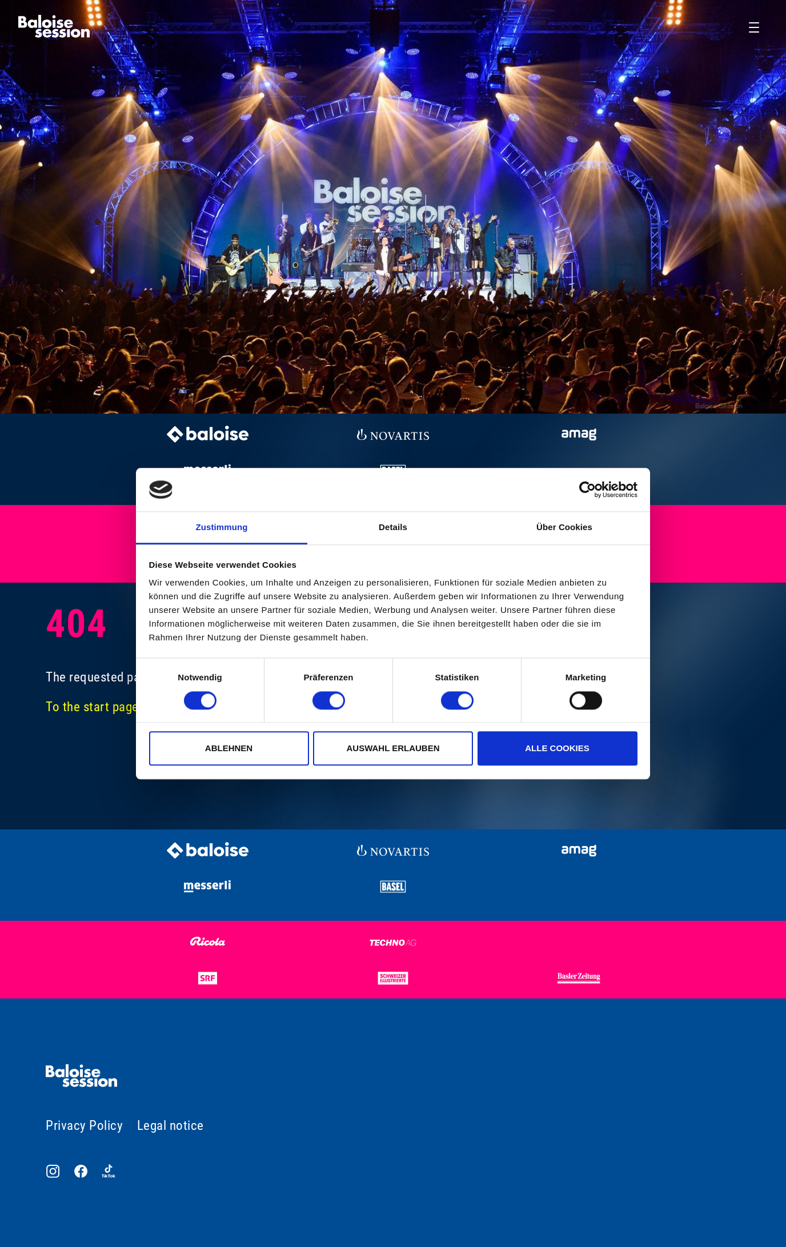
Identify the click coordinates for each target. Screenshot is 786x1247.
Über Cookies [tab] (564, 527)
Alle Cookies (557, 748)
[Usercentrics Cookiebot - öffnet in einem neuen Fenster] (587, 489)
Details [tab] (393, 527)
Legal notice (170, 1125)
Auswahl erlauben (392, 748)
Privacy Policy (84, 1125)
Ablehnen (228, 748)
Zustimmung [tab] (222, 527)
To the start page (92, 707)
